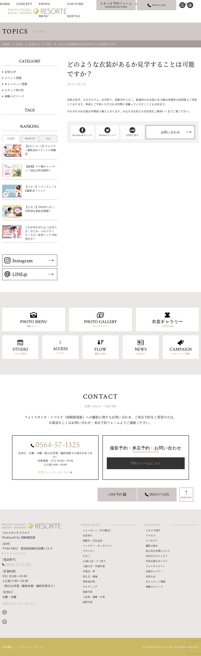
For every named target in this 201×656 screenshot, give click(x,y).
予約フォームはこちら (146, 463)
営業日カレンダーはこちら (19, 603)
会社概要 (7, 647)
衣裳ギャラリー (154, 571)
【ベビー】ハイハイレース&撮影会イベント (40, 188)
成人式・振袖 (90, 576)
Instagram (18, 260)
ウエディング (90, 586)
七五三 (86, 556)
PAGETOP (186, 497)
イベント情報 (13, 78)
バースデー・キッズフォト (97, 545)
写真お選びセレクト (157, 561)
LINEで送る (132, 132)
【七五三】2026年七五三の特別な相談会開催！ (40, 209)
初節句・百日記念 (92, 540)
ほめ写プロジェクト (157, 556)
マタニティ (89, 550)
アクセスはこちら (15, 553)
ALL (48, 138)
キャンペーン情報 (16, 84)
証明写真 (88, 602)
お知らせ (10, 72)
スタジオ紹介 (153, 530)
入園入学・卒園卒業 (94, 566)
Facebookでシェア (82, 132)
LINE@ (15, 274)
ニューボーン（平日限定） (97, 530)
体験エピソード (14, 96)
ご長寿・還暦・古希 (94, 597)
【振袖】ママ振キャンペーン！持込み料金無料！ (41, 168)
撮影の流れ (152, 545)
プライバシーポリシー (32, 647)
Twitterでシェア (107, 132)
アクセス (151, 535)
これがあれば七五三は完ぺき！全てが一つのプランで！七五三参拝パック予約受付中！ (41, 233)
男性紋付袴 (89, 581)
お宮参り (88, 535)
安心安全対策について (158, 550)
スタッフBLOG (14, 90)
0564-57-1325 (57, 445)
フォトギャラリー (155, 566)
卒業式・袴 (89, 571)
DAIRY (11, 138)
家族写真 (88, 591)
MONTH (30, 138)
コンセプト (152, 540)
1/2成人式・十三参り (94, 561)
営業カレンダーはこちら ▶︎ (55, 472)
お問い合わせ (170, 132)
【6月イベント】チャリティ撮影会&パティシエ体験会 (40, 150)
